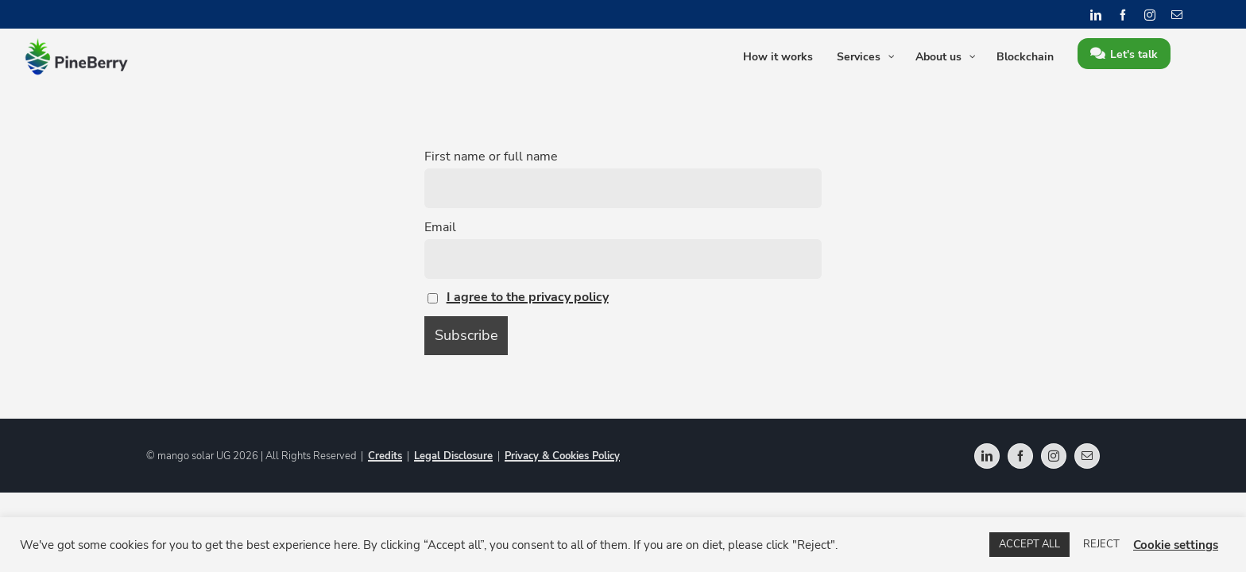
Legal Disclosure (453, 456)
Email (440, 227)
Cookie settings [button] (1175, 545)
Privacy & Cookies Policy (562, 456)
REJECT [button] (1101, 544)
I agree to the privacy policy (528, 297)
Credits (385, 456)
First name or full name (491, 156)
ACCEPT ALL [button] (1029, 544)
